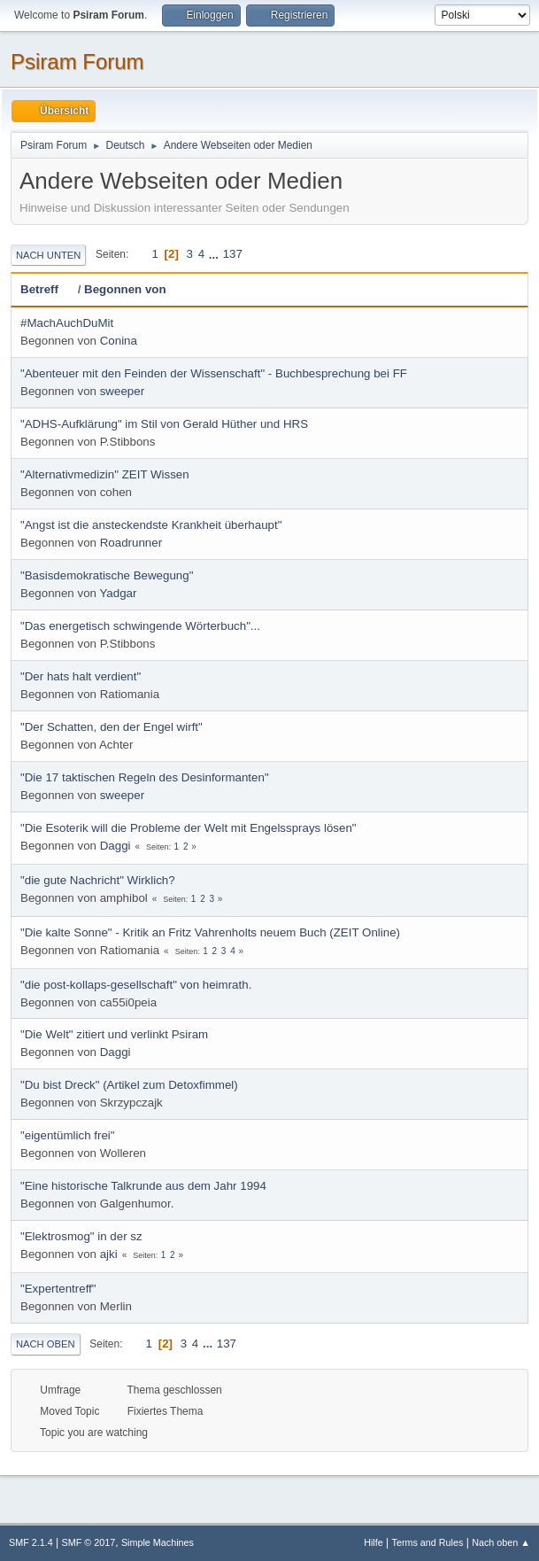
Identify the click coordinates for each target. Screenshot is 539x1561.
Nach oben (45, 1344)
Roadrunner (131, 542)
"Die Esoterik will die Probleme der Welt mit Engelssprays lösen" (188, 828)
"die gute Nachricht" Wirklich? (97, 880)
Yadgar (117, 593)
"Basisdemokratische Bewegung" (106, 575)
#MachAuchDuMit (66, 323)
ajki (109, 1254)
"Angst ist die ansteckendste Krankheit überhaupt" (150, 525)
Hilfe (373, 1542)
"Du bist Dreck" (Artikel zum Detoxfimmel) (129, 1084)
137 (233, 253)
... (215, 253)
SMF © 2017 (89, 1542)
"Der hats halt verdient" (80, 676)
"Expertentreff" (58, 1288)
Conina (118, 340)
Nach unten (48, 255)
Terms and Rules (428, 1542)
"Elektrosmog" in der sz (81, 1236)
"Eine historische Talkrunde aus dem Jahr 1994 (143, 1185)
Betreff (47, 289)
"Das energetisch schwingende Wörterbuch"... (140, 626)
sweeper (122, 391)
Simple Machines (157, 1542)
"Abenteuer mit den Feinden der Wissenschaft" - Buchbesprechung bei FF (213, 373)
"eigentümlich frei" (67, 1135)
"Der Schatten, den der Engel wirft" (111, 727)
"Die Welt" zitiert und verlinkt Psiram (114, 1034)
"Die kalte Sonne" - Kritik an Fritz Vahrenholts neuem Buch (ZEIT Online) (210, 932)
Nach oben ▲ (501, 1542)
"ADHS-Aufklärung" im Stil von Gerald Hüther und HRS (164, 424)
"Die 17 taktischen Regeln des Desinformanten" (144, 777)
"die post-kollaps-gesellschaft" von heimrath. (135, 984)
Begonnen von (125, 289)
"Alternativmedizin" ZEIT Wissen (104, 474)
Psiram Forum (77, 62)
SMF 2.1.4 (31, 1542)
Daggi (115, 845)
